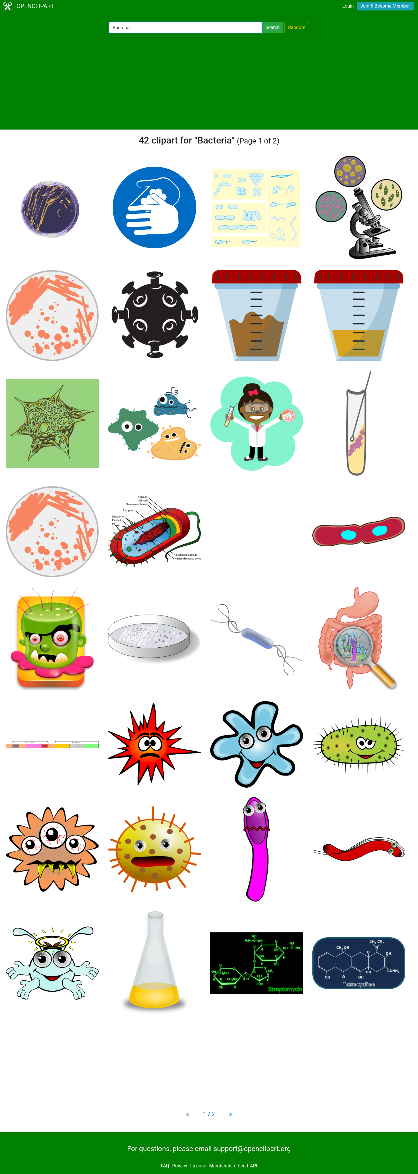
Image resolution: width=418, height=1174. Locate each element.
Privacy (179, 1165)
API (253, 1165)
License (198, 1165)
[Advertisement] (209, 81)
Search (272, 27)
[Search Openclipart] (185, 27)
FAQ (165, 1165)
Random (296, 27)
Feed (243, 1165)
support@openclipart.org (252, 1149)
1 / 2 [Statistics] (209, 1114)
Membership (222, 1165)
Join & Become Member (385, 6)
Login (348, 6)
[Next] (230, 1114)
